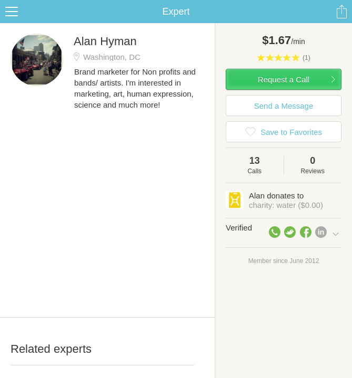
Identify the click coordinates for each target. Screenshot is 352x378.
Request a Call (283, 79)
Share (341, 11)
